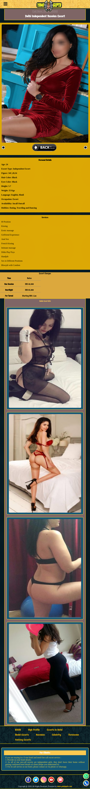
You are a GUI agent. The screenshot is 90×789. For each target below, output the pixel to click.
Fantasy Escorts (23, 739)
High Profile (34, 729)
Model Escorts (22, 734)
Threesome (73, 734)
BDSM (18, 729)
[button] (4, 4)
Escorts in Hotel (54, 729)
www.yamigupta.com (64, 786)
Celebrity (56, 734)
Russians (40, 734)
